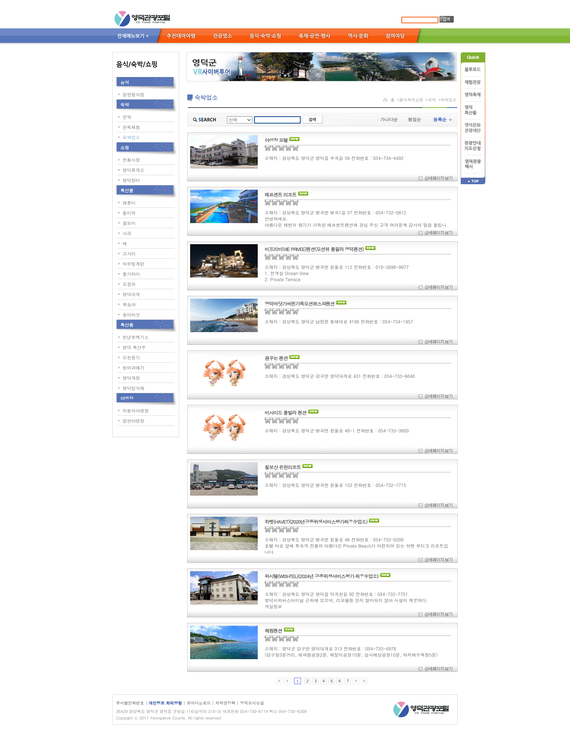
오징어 (129, 284)
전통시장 (131, 160)
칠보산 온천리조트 (283, 467)
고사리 (129, 253)
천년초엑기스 (136, 337)
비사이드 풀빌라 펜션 (285, 413)
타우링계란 (133, 264)
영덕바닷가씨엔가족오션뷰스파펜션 (299, 304)
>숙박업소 (447, 99)
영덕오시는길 (252, 703)
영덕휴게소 (133, 170)
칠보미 (129, 223)
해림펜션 (273, 631)
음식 (124, 82)
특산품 (126, 325)
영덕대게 (131, 294)
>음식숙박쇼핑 (410, 99)
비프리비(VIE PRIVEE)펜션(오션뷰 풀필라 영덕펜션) (314, 249)
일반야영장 (133, 421)
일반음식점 (133, 94)
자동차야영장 (136, 410)
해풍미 (129, 202)
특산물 (126, 190)
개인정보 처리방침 (166, 703)
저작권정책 (225, 703)
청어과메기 (133, 367)
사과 (127, 233)
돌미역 (129, 213)
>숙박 (430, 99)
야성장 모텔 (276, 140)
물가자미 (131, 274)
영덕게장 (131, 378)
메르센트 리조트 (280, 194)
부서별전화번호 (130, 703)
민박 (127, 117)
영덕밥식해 (133, 388)
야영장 (126, 398)
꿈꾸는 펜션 (276, 358)
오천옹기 (131, 357)
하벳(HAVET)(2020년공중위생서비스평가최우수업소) (316, 522)
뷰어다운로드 (198, 703)
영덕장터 (131, 180)
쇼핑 (124, 147)
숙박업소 (131, 137)
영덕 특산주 (134, 347)
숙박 (124, 104)
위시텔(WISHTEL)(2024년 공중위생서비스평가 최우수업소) (321, 576)
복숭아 (129, 304)
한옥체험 (131, 127)
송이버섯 (131, 314)
